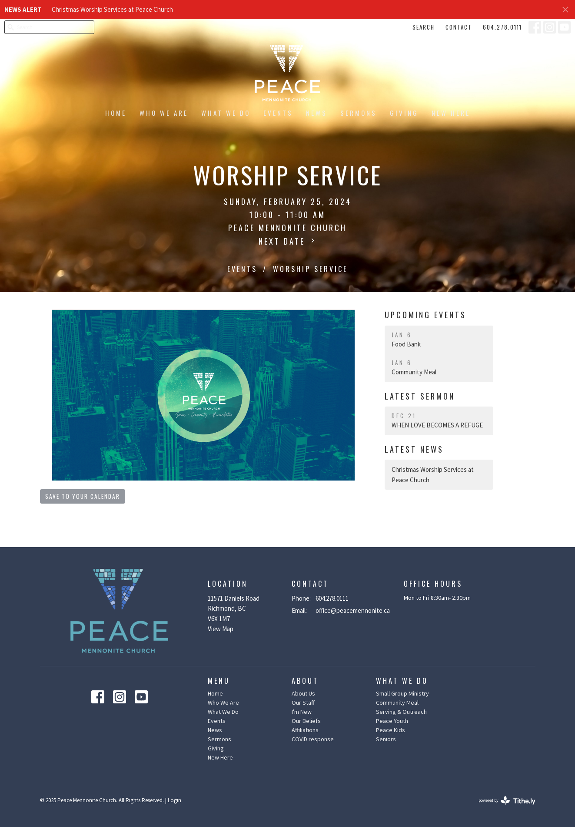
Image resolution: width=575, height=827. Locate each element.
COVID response (313, 739)
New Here (451, 113)
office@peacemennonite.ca (353, 610)
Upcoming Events (425, 314)
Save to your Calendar (82, 496)
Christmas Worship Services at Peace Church (112, 9)
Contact (458, 27)
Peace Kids (390, 730)
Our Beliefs (306, 721)
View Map (220, 629)
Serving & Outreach (401, 712)
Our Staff (303, 702)
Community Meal (397, 702)
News (316, 113)
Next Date (288, 241)
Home (115, 113)
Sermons (358, 113)
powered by (507, 800)
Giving (404, 113)
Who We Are (164, 113)
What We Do (225, 113)
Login (174, 800)
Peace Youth (392, 721)
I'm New (302, 712)
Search (423, 27)
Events (278, 113)
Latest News (414, 449)
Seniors (386, 739)
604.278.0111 (502, 27)
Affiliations (305, 730)
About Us (303, 693)
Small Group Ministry (402, 693)
